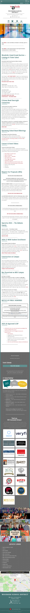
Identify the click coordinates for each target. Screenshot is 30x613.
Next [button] (27, 30)
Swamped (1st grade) (9, 160)
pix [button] (20, 36)
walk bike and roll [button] (10, 36)
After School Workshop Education (9, 557)
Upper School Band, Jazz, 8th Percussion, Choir (14, 161)
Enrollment (21, 21)
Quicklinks (27, 3)
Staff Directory (12, 21)
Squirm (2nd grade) (8, 155)
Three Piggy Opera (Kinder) (10, 159)
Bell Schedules (5, 550)
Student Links (5, 564)
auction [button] (4, 36)
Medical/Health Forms (7, 567)
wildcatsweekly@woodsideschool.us (15, 373)
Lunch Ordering (6, 560)
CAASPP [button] (6, 36)
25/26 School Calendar (7, 552)
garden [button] (11, 36)
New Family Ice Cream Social (10, 153)
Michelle (13, 124)
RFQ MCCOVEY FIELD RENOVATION (15, 193)
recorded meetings (5, 138)
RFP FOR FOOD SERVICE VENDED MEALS (15, 213)
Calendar (8, 21)
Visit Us (4, 549)
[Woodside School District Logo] (15, 7)
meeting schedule (14, 138)
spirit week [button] (8, 36)
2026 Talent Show (8, 157)
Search (21, 3)
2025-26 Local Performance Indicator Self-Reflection (18, 341)
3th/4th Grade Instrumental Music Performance (14, 163)
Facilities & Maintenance (7, 566)
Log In (20, 611)
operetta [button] (21, 36)
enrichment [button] (23, 36)
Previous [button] (2, 30)
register (13, 72)
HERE (5, 42)
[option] (15, 31)
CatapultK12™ (15, 611)
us (20, 68)
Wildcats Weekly (6, 559)
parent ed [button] (18, 36)
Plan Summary (10, 333)
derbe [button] (16, 36)
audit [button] (13, 36)
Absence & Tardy (17, 21)
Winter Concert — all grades (10, 156)
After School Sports (6, 554)
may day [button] (15, 36)
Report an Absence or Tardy (8, 547)
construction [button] (25, 36)
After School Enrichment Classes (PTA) (9, 555)
